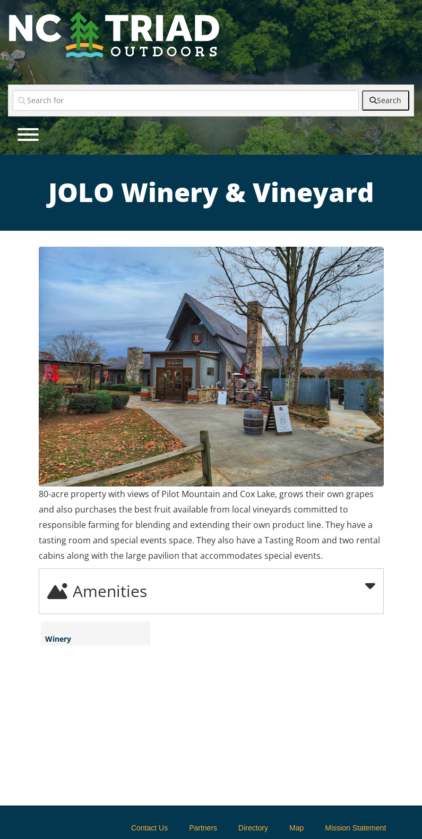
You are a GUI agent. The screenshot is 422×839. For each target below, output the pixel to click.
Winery (58, 639)
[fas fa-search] (385, 100)
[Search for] (186, 100)
